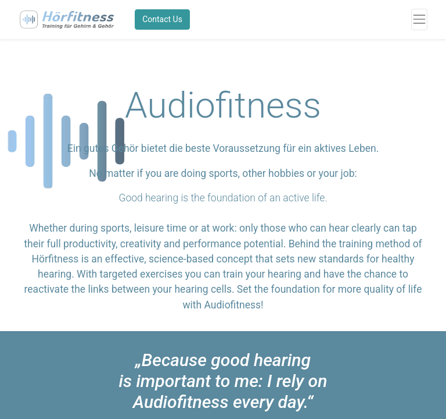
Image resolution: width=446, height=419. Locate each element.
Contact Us (162, 19)
